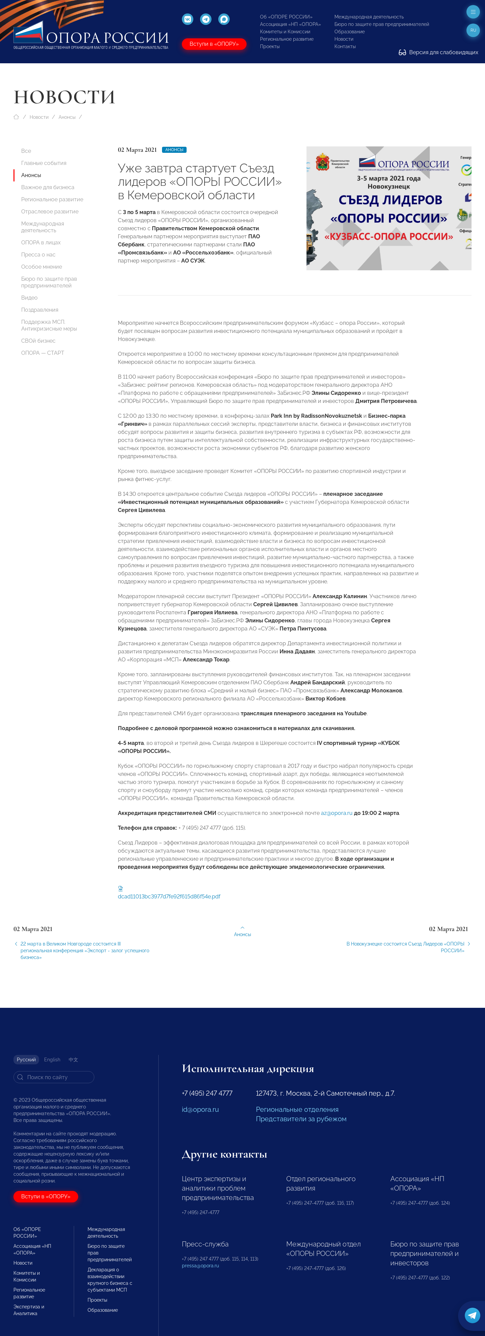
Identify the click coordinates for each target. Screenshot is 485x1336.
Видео (29, 298)
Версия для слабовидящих (438, 52)
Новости (343, 39)
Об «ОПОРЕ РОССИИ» (286, 17)
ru (473, 30)
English (52, 1059)
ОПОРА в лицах (41, 242)
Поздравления (39, 310)
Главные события (43, 163)
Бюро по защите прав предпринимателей (381, 24)
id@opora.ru (200, 1109)
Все (26, 151)
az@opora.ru (337, 820)
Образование (349, 31)
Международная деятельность (369, 17)
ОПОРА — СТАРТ (42, 353)
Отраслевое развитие (49, 211)
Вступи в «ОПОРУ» (214, 44)
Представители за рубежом (301, 1119)
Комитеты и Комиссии (285, 31)
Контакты (345, 46)
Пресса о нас (38, 254)
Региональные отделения (297, 1109)
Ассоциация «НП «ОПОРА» (290, 24)
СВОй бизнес (38, 341)
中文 (73, 1059)
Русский (26, 1059)
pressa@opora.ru (200, 1265)
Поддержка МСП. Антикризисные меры (49, 325)
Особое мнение (41, 267)
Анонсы (67, 117)
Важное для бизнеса (47, 187)
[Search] (53, 1077)
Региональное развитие (287, 39)
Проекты (270, 46)
